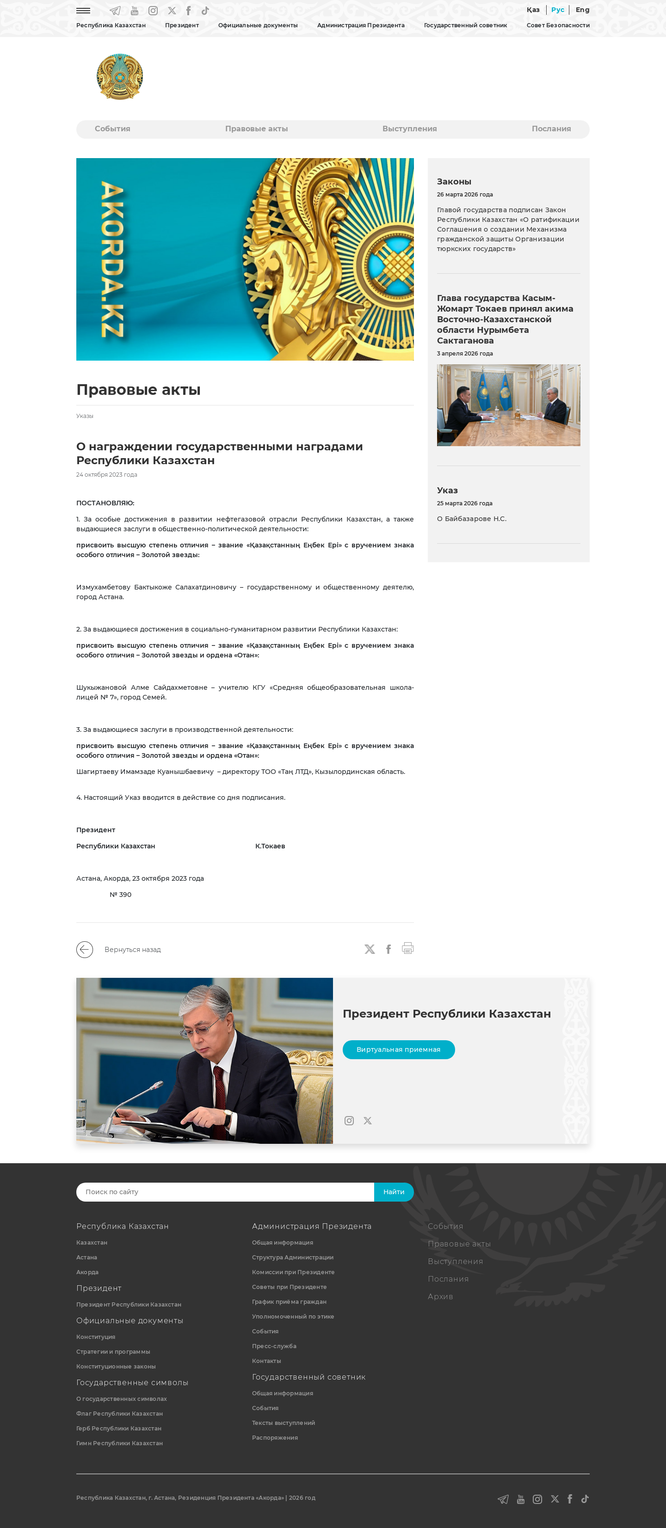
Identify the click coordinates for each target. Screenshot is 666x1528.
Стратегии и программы (113, 1351)
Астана (86, 1257)
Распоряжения (275, 1437)
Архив (441, 1296)
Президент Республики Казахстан (128, 1304)
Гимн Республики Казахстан (119, 1443)
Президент (182, 25)
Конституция (96, 1336)
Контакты (266, 1360)
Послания (551, 128)
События (112, 128)
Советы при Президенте (289, 1286)
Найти (394, 1192)
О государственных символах (121, 1398)
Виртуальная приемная (399, 1049)
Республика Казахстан (111, 25)
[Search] (234, 1192)
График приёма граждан (289, 1301)
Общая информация (282, 1242)
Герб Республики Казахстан (118, 1428)
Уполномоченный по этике (293, 1316)
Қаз (533, 10)
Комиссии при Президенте (293, 1272)
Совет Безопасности (558, 25)
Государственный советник (465, 25)
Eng (583, 10)
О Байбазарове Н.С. (471, 519)
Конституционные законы (116, 1366)
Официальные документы (258, 25)
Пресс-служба (274, 1346)
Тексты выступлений (283, 1422)
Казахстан (91, 1242)
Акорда (87, 1272)
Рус (557, 10)
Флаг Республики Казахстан (119, 1413)
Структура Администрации (293, 1257)
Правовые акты (256, 128)
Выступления (409, 128)
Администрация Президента (361, 25)
